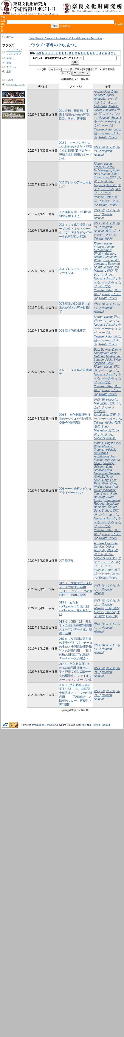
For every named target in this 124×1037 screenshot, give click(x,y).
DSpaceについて (15, 84)
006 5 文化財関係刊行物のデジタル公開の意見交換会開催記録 (75, 418)
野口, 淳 (99, 147)
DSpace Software (45, 724)
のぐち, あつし (104, 181)
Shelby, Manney (104, 253)
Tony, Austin (111, 260)
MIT (84, 724)
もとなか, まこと (105, 102)
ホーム (10, 36)
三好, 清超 (112, 608)
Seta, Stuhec (102, 510)
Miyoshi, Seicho (104, 612)
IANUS (110, 449)
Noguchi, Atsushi (110, 117)
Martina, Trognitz (103, 448)
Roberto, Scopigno (106, 503)
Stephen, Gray (103, 363)
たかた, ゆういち (105, 234)
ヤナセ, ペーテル (105, 121)
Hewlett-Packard (101, 724)
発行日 (10, 58)
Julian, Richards (104, 109)
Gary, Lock (109, 480)
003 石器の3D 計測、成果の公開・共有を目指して (75, 307)
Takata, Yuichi (108, 137)
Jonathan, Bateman (107, 263)
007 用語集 (66, 560)
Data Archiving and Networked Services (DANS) (107, 471)
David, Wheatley (105, 490)
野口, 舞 (99, 399)
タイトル (11, 67)
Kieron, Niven (103, 163)
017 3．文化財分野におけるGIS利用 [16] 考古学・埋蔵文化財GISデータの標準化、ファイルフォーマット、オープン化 (75, 671)
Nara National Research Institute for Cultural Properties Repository (65, 38)
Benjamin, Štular (105, 507)
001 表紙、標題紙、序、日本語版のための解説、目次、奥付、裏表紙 (75, 114)
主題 (8, 71)
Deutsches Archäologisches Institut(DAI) (105, 456)
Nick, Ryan (112, 486)
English (119, 24)
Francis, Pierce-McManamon (104, 168)
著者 (8, 62)
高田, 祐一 (112, 230)
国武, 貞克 (107, 403)
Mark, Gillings (103, 443)
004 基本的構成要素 (72, 330)
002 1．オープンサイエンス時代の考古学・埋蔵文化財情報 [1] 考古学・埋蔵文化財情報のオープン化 (75, 150)
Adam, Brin (101, 257)
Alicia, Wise (113, 359)
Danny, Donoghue (107, 351)
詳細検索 (65, 26)
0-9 (38, 53)
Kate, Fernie (112, 500)
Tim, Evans (101, 493)
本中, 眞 (112, 98)
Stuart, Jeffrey (103, 267)
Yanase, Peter (103, 129)
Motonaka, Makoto (106, 106)
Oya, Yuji (112, 616)
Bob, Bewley (102, 349)
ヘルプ (10, 80)
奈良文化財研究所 (3, 24)
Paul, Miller (101, 483)
